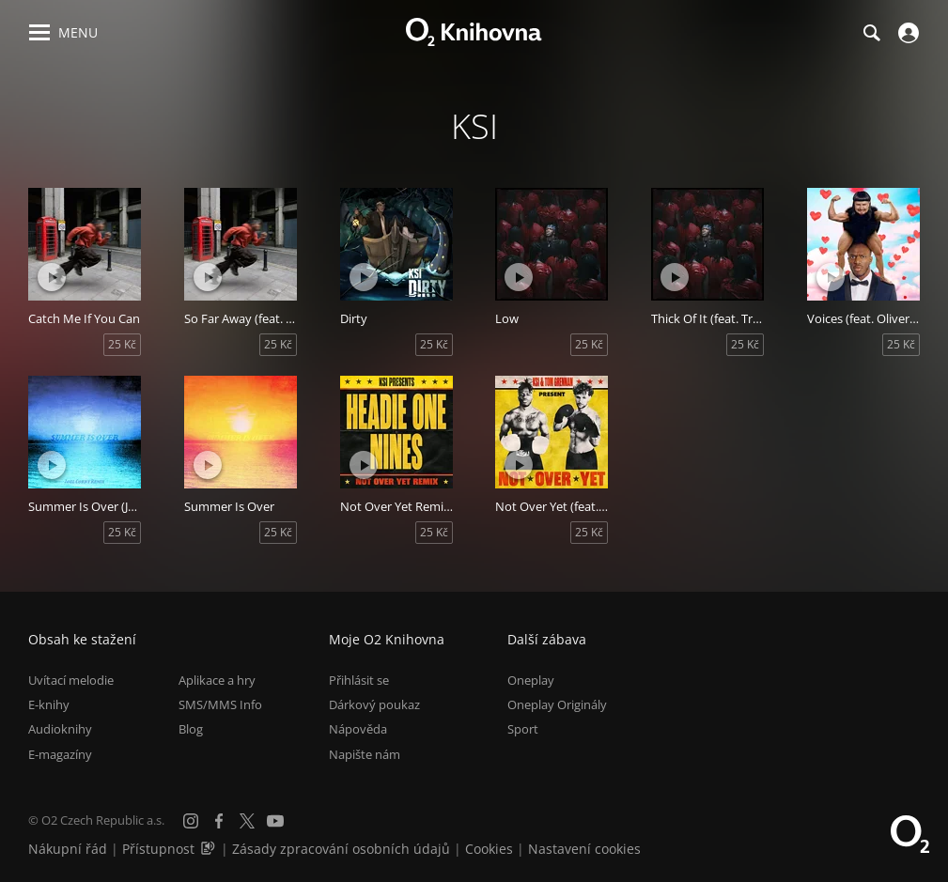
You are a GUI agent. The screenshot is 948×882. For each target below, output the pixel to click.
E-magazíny (60, 754)
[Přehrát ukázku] (51, 277)
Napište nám (364, 754)
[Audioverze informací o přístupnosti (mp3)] (209, 848)
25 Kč (122, 344)
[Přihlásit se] (906, 33)
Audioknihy (60, 728)
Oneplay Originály (557, 704)
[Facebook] (219, 821)
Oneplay (530, 680)
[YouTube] (275, 821)
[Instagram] (191, 821)
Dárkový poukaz (374, 704)
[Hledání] (871, 33)
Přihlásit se (359, 680)
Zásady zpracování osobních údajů (341, 849)
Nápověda (358, 728)
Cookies (489, 849)
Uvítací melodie (71, 680)
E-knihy (49, 704)
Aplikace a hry (217, 680)
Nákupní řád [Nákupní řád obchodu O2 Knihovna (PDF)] (67, 849)
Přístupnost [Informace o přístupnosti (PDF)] (158, 849)
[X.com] (247, 821)
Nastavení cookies (584, 849)
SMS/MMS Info (220, 704)
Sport (522, 728)
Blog (191, 728)
